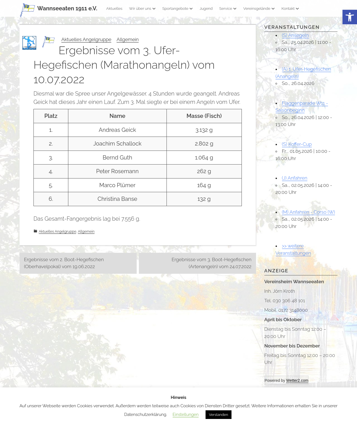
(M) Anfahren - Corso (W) (308, 212)
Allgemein (128, 39)
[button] (349, 17)
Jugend (206, 8)
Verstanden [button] (218, 415)
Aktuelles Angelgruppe (86, 39)
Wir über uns (142, 8)
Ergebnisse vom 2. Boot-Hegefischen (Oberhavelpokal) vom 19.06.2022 (64, 263)
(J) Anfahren (294, 178)
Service (228, 8)
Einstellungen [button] (186, 414)
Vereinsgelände (259, 8)
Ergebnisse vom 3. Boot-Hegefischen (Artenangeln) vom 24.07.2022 (211, 263)
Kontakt (290, 8)
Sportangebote (177, 8)
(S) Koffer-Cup (297, 144)
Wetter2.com (297, 380)
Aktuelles (114, 8)
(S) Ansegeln (295, 35)
